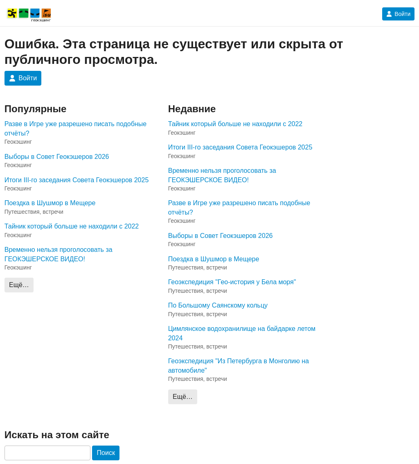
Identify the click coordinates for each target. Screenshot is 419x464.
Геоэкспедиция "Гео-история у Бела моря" (232, 281)
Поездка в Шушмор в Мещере (50, 202)
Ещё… (19, 284)
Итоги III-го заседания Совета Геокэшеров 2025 (77, 180)
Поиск (106, 452)
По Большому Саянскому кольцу (218, 305)
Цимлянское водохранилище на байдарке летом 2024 (241, 333)
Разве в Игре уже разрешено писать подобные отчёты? (75, 128)
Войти (398, 14)
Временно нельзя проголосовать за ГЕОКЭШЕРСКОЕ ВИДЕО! (59, 254)
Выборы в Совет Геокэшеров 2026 (57, 156)
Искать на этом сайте (57, 434)
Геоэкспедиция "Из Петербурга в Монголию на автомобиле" (238, 365)
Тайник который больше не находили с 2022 (72, 226)
